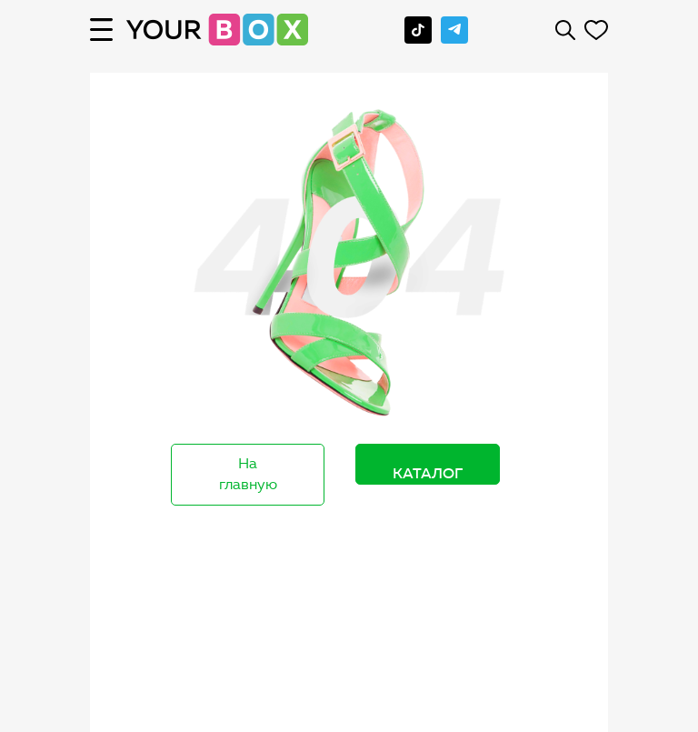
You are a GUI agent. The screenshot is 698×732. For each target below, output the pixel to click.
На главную (248, 474)
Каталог (428, 473)
